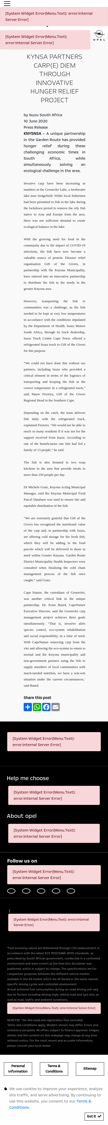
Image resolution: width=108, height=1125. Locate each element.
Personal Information (18, 1069)
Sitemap (89, 1068)
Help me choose (28, 778)
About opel (22, 816)
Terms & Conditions (54, 1069)
